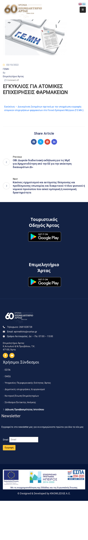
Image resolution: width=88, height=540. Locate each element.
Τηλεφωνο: (19, 327)
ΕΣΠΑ (7, 369)
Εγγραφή (9, 447)
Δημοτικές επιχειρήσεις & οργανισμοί (25, 389)
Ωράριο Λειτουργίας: (30, 336)
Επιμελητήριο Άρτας (13, 76)
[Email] (23, 439)
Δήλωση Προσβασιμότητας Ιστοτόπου (24, 409)
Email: (22, 331)
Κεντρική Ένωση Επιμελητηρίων (22, 396)
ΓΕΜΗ (6, 69)
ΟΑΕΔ (8, 376)
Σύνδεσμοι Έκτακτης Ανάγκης (20, 402)
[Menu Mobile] (83, 10)
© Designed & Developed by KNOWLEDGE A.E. (44, 493)
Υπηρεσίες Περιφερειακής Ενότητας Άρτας (28, 382)
